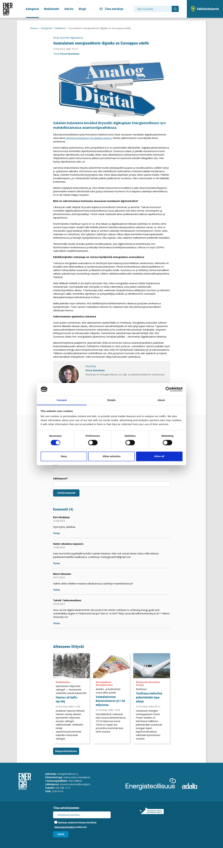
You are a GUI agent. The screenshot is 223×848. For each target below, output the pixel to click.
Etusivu (34, 28)
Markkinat (60, 28)
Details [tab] (111, 400)
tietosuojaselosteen (64, 827)
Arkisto (69, 9)
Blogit (82, 9)
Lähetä (60, 834)
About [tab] (161, 400)
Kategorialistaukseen (66, 751)
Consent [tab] (62, 400)
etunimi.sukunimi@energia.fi (75, 784)
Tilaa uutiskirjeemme (66, 808)
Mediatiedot (51, 9)
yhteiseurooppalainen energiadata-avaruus (89, 138)
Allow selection (111, 456)
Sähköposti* (60, 478)
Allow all (159, 456)
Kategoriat (32, 9)
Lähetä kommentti (66, 493)
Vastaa (56, 533)
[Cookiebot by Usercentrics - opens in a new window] (168, 389)
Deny (64, 456)
